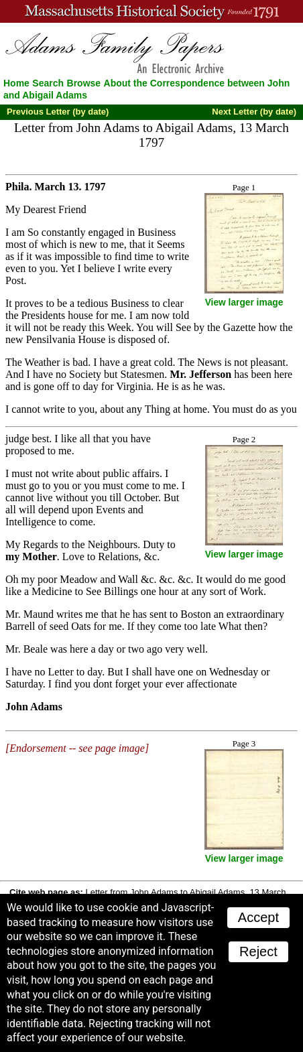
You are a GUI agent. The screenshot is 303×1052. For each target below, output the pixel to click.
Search (48, 83)
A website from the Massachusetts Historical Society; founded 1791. (151, 11)
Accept (258, 917)
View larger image (244, 303)
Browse (84, 83)
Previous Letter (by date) (58, 112)
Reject (258, 951)
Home (16, 83)
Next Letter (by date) (254, 112)
